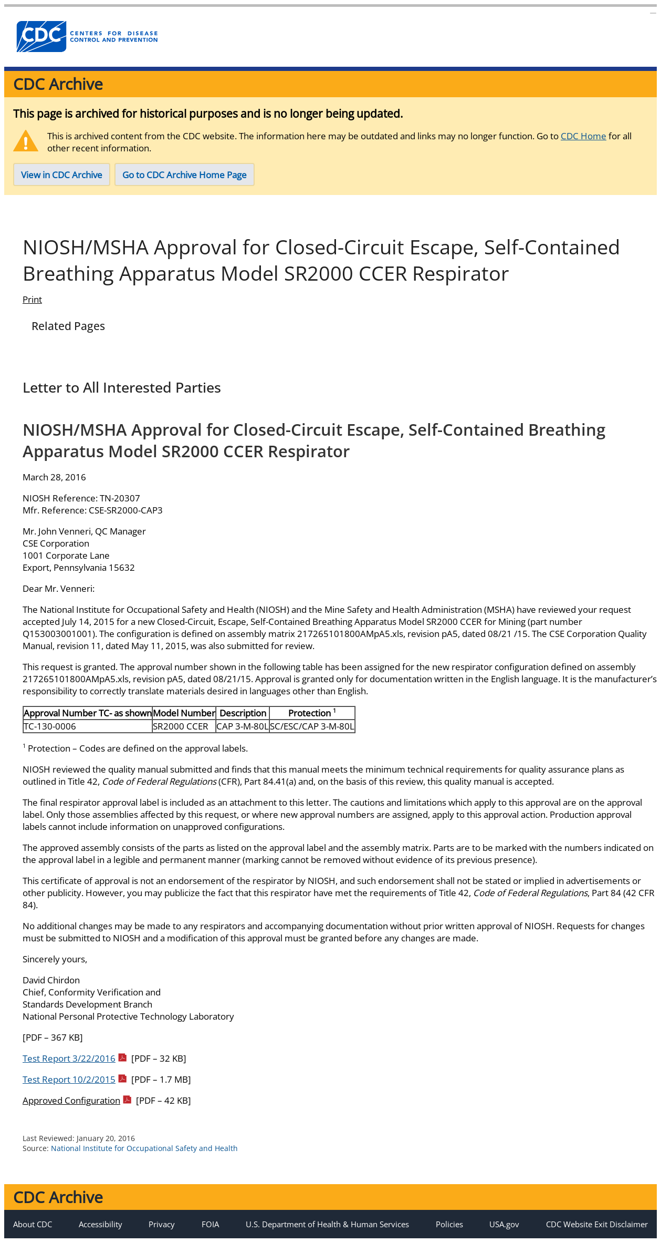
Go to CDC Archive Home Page (184, 175)
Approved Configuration (77, 1111)
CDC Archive (58, 84)
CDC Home (583, 136)
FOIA (210, 1234)
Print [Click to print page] (32, 310)
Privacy (162, 1234)
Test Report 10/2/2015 (75, 1090)
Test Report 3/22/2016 (75, 1069)
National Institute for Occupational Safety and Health (144, 1159)
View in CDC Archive (61, 175)
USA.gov (504, 1234)
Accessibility (100, 1234)
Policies (449, 1234)
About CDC (32, 1234)
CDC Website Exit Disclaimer (597, 1234)
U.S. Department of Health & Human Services (327, 1234)
